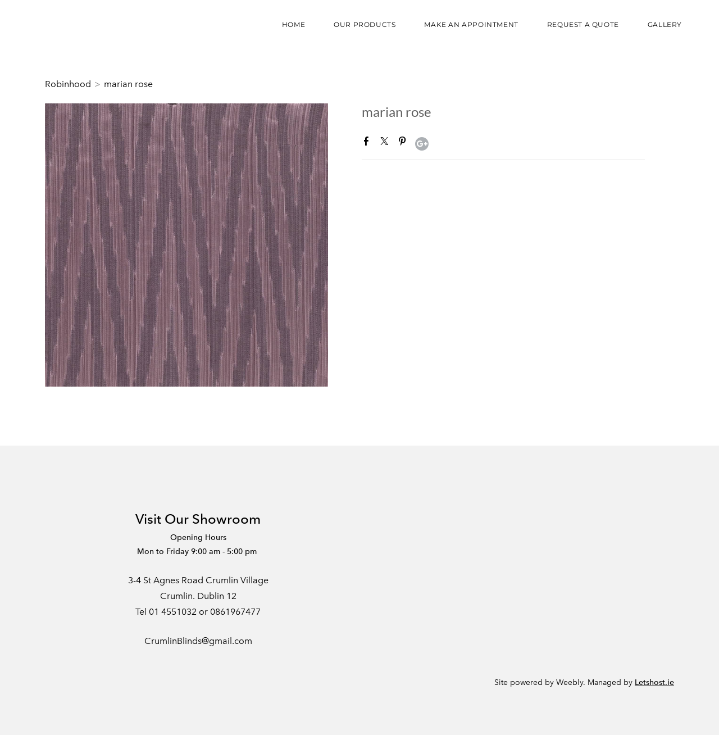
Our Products (364, 24)
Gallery (665, 24)
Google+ (422, 144)
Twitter (386, 143)
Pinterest (404, 143)
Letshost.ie (654, 682)
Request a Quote (583, 24)
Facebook (368, 143)
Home (293, 24)
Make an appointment (471, 24)
